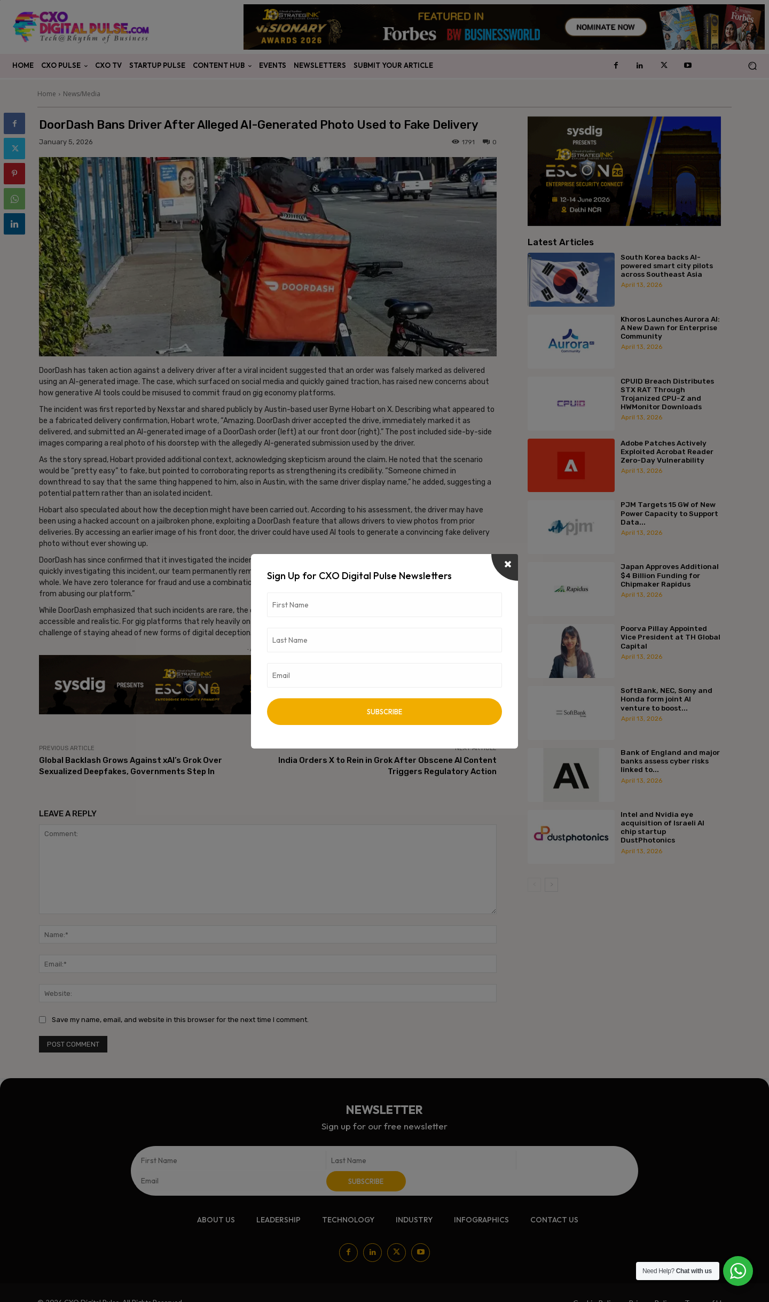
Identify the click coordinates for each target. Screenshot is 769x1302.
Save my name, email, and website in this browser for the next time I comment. (180, 1020)
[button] (752, 66)
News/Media (81, 93)
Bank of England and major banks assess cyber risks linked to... (670, 761)
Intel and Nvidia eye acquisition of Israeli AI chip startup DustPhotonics (662, 827)
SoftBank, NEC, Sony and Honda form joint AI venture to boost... (666, 699)
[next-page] (551, 885)
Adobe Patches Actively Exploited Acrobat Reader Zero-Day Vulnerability (667, 451)
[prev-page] (534, 885)
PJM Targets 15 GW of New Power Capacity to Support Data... (669, 513)
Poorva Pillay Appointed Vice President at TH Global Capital (670, 637)
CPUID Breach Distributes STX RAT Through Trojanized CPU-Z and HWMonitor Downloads (667, 394)
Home (46, 93)
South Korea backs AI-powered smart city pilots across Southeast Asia (667, 265)
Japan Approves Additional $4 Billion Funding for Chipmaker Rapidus (670, 575)
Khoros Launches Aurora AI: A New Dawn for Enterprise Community (670, 327)
